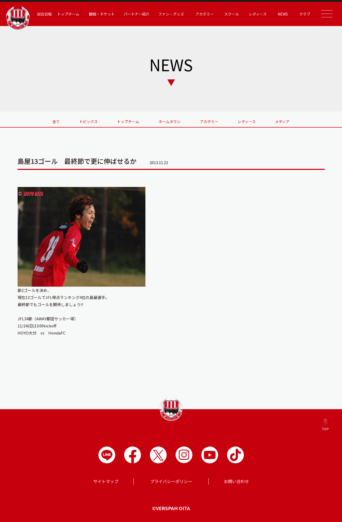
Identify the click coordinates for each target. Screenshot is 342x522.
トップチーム (68, 14)
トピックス (88, 121)
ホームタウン (170, 121)
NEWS (283, 14)
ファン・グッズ (171, 14)
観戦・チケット (102, 14)
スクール (231, 14)
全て (56, 121)
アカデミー (205, 14)
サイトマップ (105, 481)
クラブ (304, 14)
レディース (258, 14)
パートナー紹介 (136, 14)
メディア (282, 121)
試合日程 (44, 14)
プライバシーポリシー (171, 481)
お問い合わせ (236, 481)
